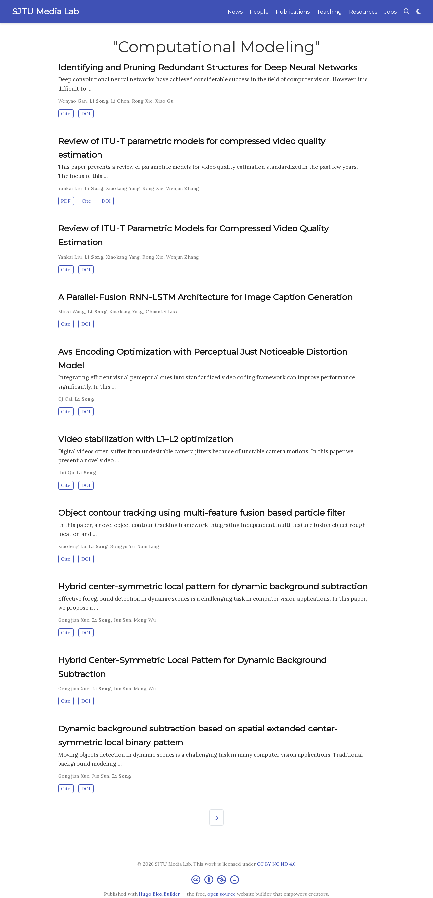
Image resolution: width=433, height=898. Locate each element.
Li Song (98, 101)
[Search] (407, 12)
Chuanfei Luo (161, 312)
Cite (65, 114)
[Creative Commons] (216, 879)
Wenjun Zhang (182, 188)
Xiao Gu (164, 101)
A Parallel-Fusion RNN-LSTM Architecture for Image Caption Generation (205, 297)
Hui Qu (66, 473)
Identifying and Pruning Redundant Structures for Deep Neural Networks (207, 67)
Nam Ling (148, 546)
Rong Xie (142, 101)
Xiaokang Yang (123, 188)
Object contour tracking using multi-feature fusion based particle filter (201, 513)
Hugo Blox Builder (159, 894)
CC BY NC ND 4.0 (276, 864)
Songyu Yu (122, 546)
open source (221, 894)
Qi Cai (65, 399)
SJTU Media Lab (45, 11)
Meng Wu (145, 620)
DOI (85, 114)
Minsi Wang (71, 312)
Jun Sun (122, 620)
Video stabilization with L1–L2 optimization (145, 439)
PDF (66, 201)
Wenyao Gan (72, 101)
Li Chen (120, 101)
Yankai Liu (70, 188)
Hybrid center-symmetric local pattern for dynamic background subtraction (213, 586)
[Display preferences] (418, 12)
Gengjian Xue (73, 620)
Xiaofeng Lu (72, 546)
